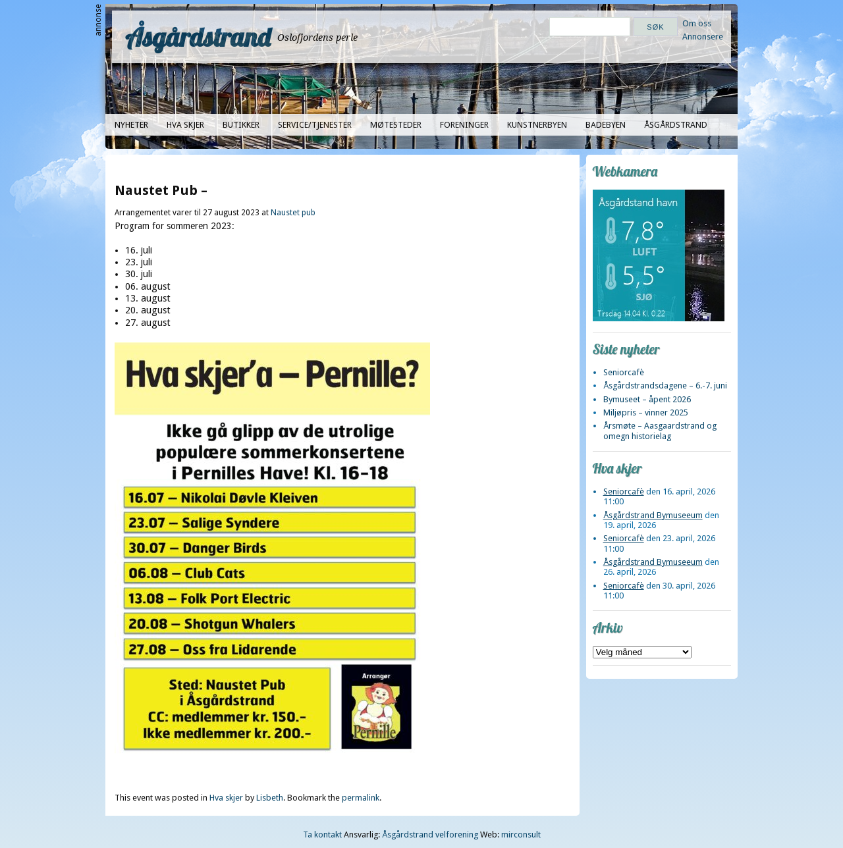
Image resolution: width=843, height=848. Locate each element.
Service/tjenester (315, 125)
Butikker (241, 125)
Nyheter (131, 125)
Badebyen (605, 125)
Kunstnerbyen (537, 125)
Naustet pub (293, 212)
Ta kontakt (322, 834)
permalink (360, 798)
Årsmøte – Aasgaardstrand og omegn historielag (660, 430)
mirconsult (521, 834)
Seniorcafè (623, 372)
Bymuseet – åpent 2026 (647, 399)
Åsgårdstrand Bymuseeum (653, 515)
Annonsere (702, 36)
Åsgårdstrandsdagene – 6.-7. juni (665, 385)
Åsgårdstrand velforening (430, 834)
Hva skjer (185, 125)
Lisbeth (269, 798)
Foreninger (464, 125)
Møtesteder (396, 125)
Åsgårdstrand (198, 36)
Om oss (696, 23)
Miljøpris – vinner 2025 (645, 412)
